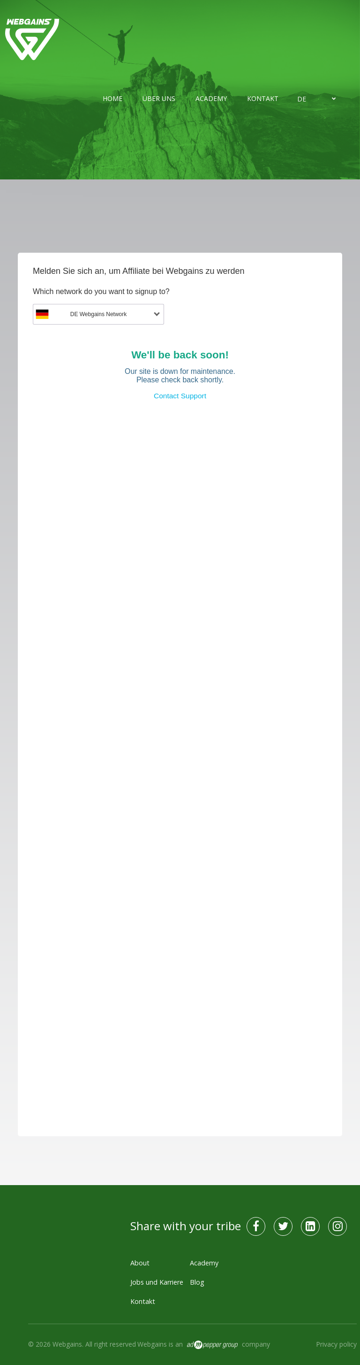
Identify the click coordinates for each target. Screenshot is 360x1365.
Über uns (158, 98)
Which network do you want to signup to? (101, 291)
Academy (211, 98)
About (140, 1262)
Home (112, 98)
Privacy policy (336, 1344)
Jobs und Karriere (156, 1282)
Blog (197, 1282)
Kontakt (262, 98)
